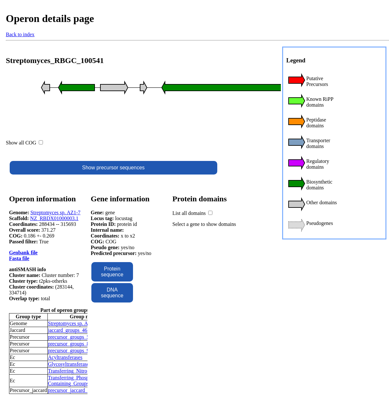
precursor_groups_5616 (72, 337)
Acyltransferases (65, 357)
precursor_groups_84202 (74, 343)
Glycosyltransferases (69, 364)
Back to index (20, 34)
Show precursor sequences (113, 167)
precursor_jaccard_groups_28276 (82, 390)
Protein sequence (112, 271)
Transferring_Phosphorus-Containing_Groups (75, 380)
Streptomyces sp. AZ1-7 (55, 212)
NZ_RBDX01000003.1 (54, 218)
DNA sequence (112, 292)
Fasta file (19, 258)
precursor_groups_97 (70, 350)
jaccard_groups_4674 (70, 330)
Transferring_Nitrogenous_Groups (84, 371)
